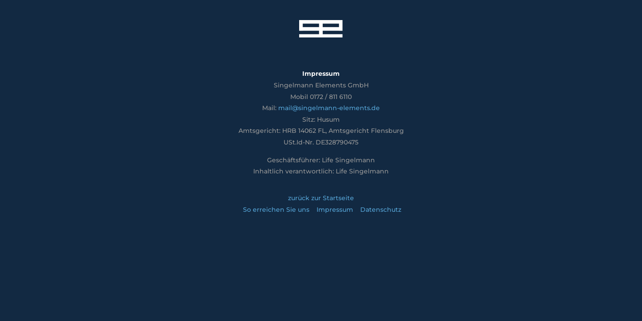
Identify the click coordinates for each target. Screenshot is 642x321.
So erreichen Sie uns (276, 210)
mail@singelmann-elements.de (329, 108)
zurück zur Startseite (321, 198)
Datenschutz (380, 210)
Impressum (335, 210)
